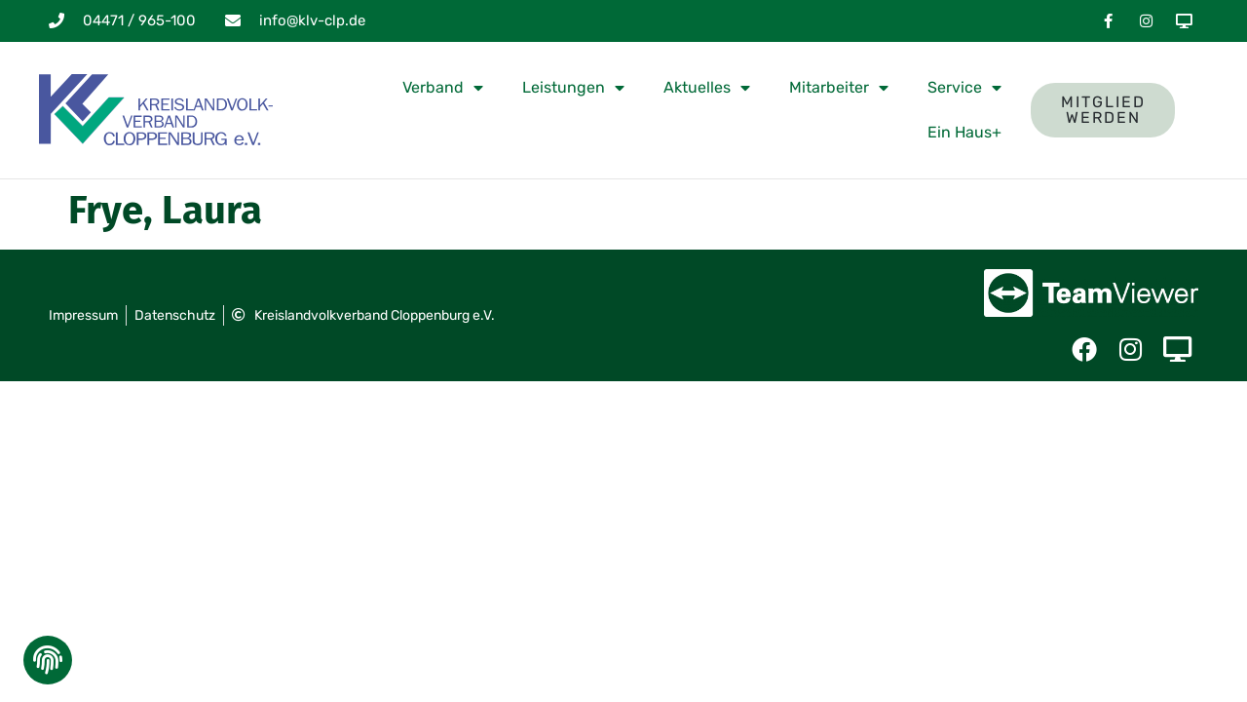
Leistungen (573, 87)
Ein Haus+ (964, 132)
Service (964, 87)
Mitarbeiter (838, 87)
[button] (45, 665)
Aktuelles (706, 87)
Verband (442, 87)
